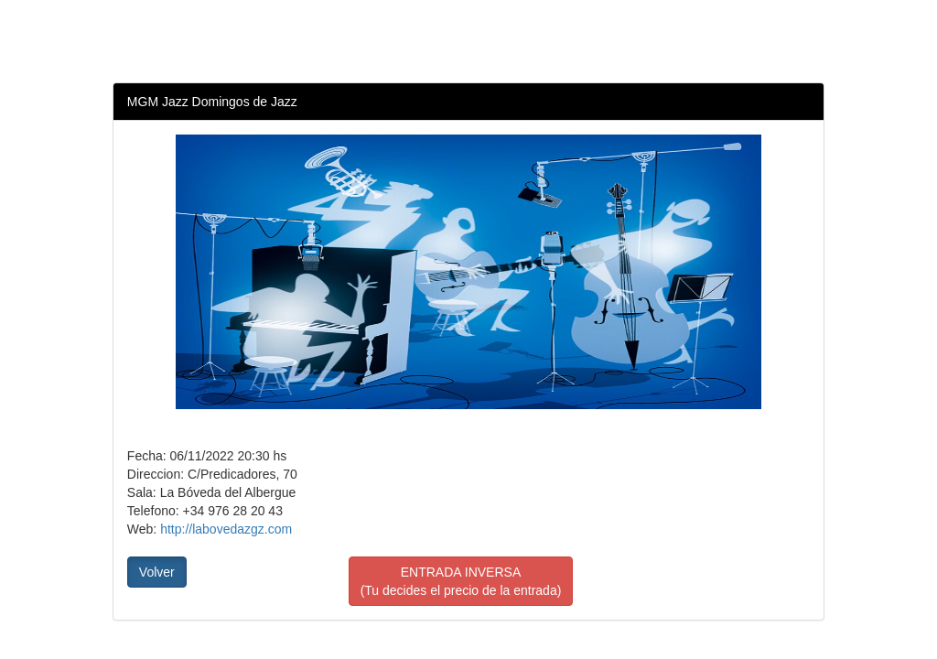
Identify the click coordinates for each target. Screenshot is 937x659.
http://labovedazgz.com (226, 529)
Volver (157, 572)
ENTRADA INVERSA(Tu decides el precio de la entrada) (461, 581)
